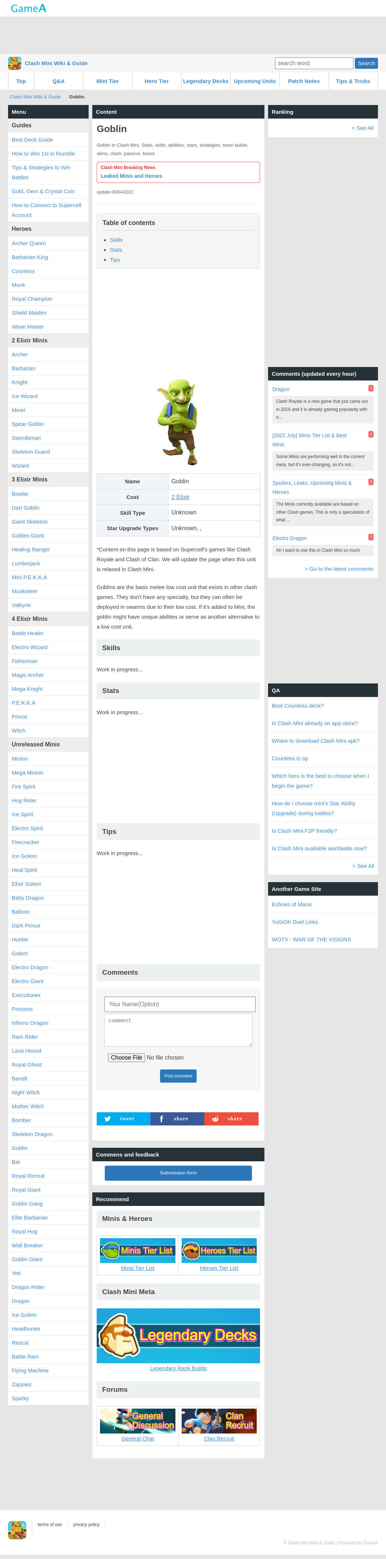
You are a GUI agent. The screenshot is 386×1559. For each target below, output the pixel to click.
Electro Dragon (30, 967)
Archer (20, 354)
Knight (19, 382)
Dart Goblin (26, 508)
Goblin (19, 1148)
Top (21, 81)
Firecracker (25, 842)
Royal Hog (24, 1231)
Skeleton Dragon (32, 1134)
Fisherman (25, 661)
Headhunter (26, 1329)
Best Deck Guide (32, 139)
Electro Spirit (27, 828)
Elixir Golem (26, 884)
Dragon (21, 1301)
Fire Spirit (23, 786)
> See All (363, 128)
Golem (20, 953)
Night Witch (26, 1092)
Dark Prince (26, 925)
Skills (116, 240)
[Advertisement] (193, 34)
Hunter (20, 939)
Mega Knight (27, 689)
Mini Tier (107, 81)
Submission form (178, 1177)
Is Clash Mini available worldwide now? (319, 848)
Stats (116, 250)
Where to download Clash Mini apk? (316, 741)
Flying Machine (30, 1370)
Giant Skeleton (30, 521)
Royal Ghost (27, 1064)
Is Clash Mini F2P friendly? (304, 831)
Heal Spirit (24, 870)
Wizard (20, 465)
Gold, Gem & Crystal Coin (43, 191)
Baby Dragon (28, 898)
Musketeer (24, 591)
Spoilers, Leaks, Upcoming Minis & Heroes (312, 487)
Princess (22, 1009)
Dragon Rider (28, 1287)
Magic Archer (28, 675)
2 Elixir (180, 497)
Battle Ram (25, 1356)
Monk (18, 285)
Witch (19, 730)
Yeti (16, 1273)
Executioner (26, 995)
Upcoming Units (255, 81)
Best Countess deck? (298, 705)
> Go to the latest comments (339, 569)
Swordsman (26, 438)
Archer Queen (29, 243)
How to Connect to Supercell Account (46, 210)
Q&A (58, 81)
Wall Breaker (27, 1245)
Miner (19, 410)
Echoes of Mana (291, 904)
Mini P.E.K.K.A (29, 577)
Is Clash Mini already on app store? (315, 723)
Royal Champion (32, 299)
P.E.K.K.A (24, 703)
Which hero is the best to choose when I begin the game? (320, 781)
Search (366, 63)
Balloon (21, 911)
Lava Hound (26, 1051)
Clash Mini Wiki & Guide (56, 63)
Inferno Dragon (30, 1023)
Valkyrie (21, 605)
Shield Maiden (29, 313)
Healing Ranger (31, 549)
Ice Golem (24, 856)
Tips (115, 259)
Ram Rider (25, 1037)
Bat (16, 1162)
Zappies (21, 1384)
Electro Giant (28, 981)
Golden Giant (28, 535)
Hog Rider (24, 800)
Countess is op (290, 758)
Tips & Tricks (353, 81)
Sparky (20, 1398)
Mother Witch (28, 1106)
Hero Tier (157, 81)
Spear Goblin (28, 424)
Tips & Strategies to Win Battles (41, 172)
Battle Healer (28, 633)
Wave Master (28, 326)
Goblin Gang (27, 1203)
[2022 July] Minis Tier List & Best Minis (309, 439)
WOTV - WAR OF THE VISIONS (311, 939)
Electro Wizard (30, 647)
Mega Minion (27, 772)
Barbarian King (30, 257)
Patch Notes (304, 81)
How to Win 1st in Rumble (43, 153)
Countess (23, 271)
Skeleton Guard (31, 452)
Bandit (19, 1078)
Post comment (178, 1080)
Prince (19, 716)
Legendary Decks (206, 81)
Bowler (20, 494)
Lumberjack (26, 563)
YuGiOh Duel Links (295, 922)
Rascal (20, 1342)
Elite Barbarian (30, 1217)
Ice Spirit (22, 814)
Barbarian (24, 368)
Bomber (21, 1120)
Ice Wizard (25, 396)
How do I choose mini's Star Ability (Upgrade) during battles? (314, 808)
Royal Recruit (28, 1176)
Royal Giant (26, 1190)
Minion (20, 759)
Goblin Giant (27, 1259)
